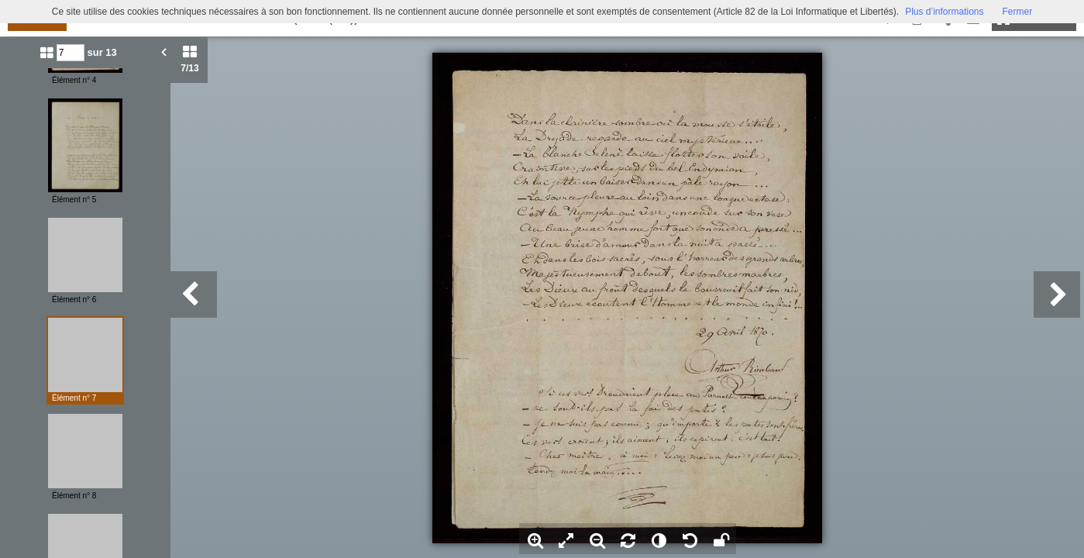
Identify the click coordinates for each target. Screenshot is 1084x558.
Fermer (1018, 11)
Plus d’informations (944, 11)
